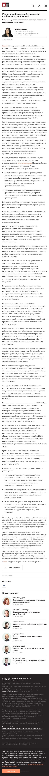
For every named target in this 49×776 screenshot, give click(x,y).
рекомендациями (25, 163)
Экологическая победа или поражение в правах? (30, 625)
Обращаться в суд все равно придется (29, 660)
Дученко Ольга (21, 29)
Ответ (5, 562)
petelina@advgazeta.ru (9, 692)
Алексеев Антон (19, 658)
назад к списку (12, 568)
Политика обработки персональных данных (16, 727)
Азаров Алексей (19, 646)
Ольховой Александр (21, 610)
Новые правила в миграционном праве (27, 637)
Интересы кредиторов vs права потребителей (26, 613)
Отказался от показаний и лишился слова (28, 649)
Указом (5, 46)
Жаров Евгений (18, 622)
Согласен (11, 771)
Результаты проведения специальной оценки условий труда (22, 729)
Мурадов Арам (18, 634)
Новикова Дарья (19, 598)
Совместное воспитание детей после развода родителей (29, 601)
